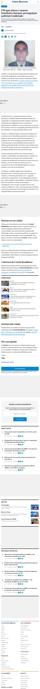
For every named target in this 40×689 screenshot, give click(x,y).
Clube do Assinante (5, 667)
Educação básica (24, 625)
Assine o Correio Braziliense (7, 669)
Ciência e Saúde (4, 642)
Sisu (21, 642)
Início (2, 26)
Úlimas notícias (24, 684)
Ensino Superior (24, 628)
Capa (2, 625)
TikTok (13, 272)
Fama (2, 676)
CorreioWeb (5, 673)
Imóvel (23, 673)
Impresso (4, 656)
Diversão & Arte (5, 638)
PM (12, 362)
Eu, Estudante (26, 623)
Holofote (3, 646)
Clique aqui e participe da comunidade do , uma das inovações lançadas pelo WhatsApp (19, 332)
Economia (3, 634)
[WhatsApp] (2, 37)
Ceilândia (5, 362)
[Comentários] (15, 37)
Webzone (3, 682)
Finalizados (23, 662)
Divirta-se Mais (6, 687)
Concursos (25, 651)
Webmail (3, 684)
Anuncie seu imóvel (25, 678)
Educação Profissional (25, 644)
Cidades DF (9, 26)
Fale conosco (23, 648)
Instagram (4, 272)
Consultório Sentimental (6, 678)
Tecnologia (3, 648)
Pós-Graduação (24, 646)
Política (3, 630)
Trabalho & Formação (25, 630)
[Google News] (12, 37)
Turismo (3, 650)
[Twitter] (9, 37)
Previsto (22, 656)
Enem (22, 634)
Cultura (22, 638)
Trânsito (3, 653)
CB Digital (3, 662)
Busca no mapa (24, 680)
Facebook (25, 270)
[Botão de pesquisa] (38, 2)
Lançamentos (24, 682)
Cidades (3, 628)
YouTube (22, 272)
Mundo (2, 636)
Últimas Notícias (24, 636)
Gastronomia (4, 680)
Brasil (2, 632)
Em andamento (24, 658)
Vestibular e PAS (24, 640)
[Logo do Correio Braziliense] (20, 2)
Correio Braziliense (8, 623)
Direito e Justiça (5, 660)
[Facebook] (5, 37)
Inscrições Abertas (25, 660)
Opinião (3, 644)
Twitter (17, 270)
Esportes (3, 640)
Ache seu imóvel (24, 676)
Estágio (22, 632)
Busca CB (3, 664)
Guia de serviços (24, 686)
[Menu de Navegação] (2, 2)
